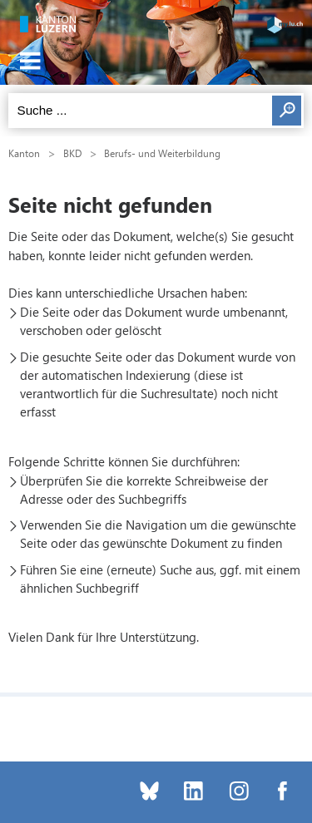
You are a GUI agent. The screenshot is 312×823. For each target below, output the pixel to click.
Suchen (286, 110)
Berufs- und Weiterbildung (162, 153)
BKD (72, 153)
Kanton (24, 153)
